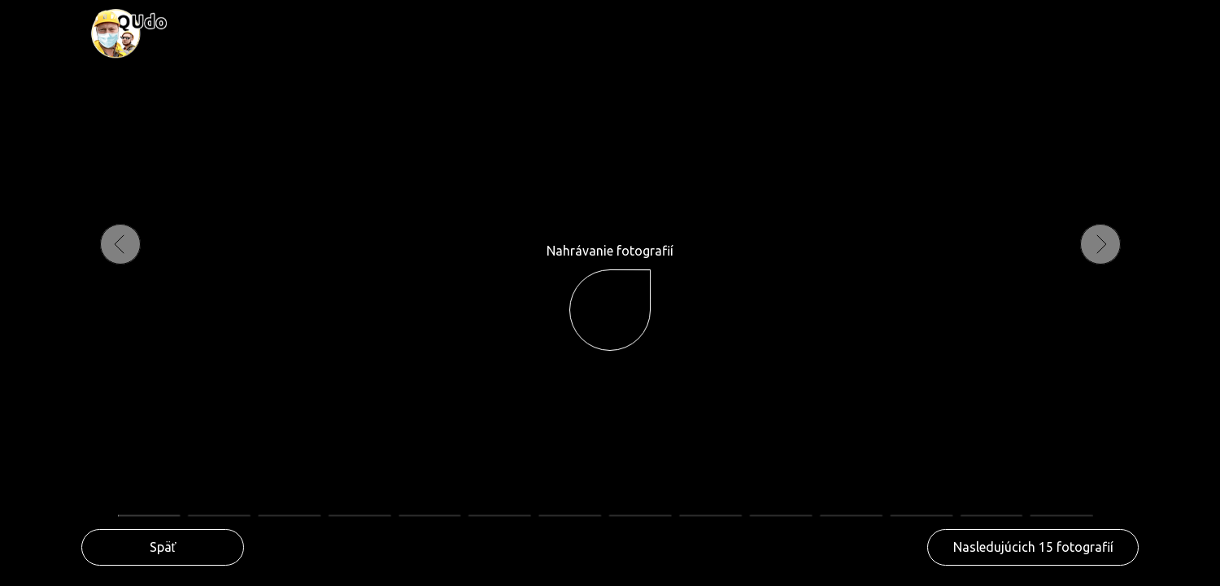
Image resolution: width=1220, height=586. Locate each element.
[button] (1033, 547)
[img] (128, 34)
